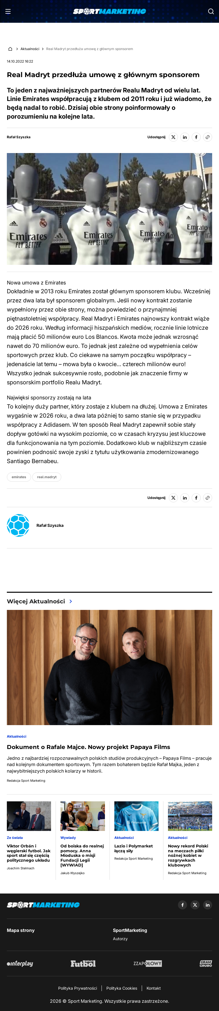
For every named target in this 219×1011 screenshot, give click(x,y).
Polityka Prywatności (77, 988)
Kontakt (154, 988)
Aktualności (30, 49)
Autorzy (120, 938)
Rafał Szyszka (19, 137)
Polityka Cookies (121, 988)
